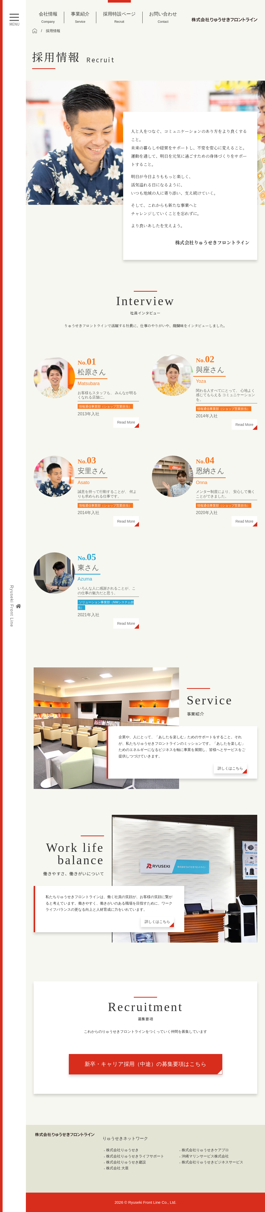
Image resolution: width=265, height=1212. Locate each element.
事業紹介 (80, 17)
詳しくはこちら (230, 768)
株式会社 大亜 (117, 1168)
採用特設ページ (119, 17)
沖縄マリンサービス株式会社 (205, 1156)
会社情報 (48, 17)
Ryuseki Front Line (15, 606)
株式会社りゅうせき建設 (126, 1162)
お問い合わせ (163, 17)
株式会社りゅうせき (122, 1150)
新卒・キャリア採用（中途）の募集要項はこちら (146, 1064)
